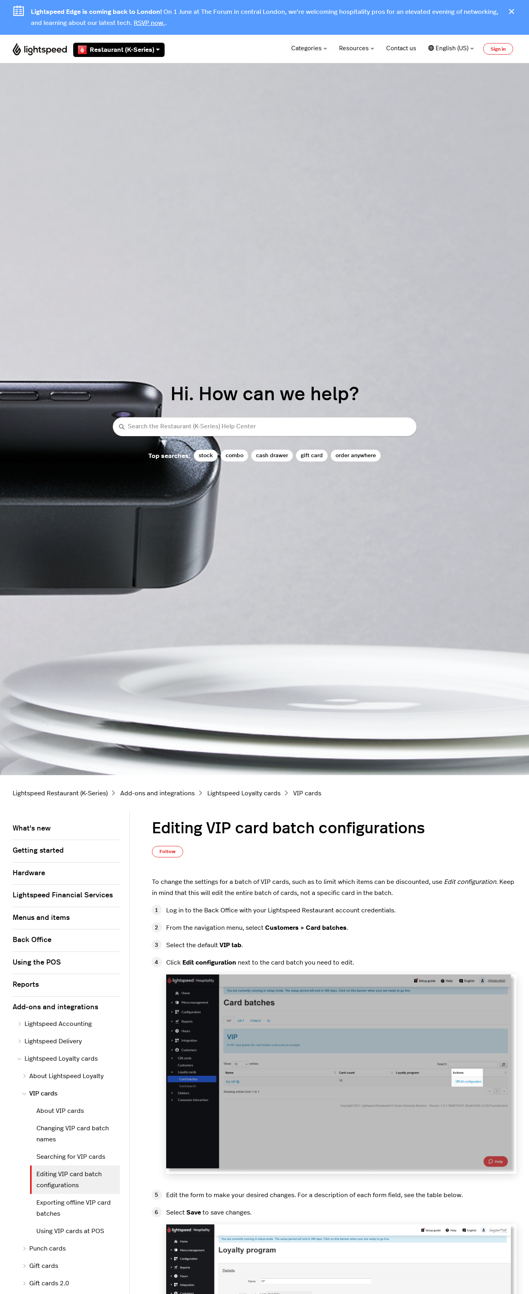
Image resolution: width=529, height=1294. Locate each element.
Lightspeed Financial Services (63, 895)
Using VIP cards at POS (70, 1231)
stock (206, 455)
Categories (309, 48)
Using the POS (37, 962)
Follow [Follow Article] (167, 851)
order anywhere (356, 455)
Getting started (38, 850)
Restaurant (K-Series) (119, 49)
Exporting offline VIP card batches (73, 1208)
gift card (312, 455)
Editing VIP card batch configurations (69, 1179)
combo (234, 455)
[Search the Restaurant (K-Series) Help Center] (265, 427)
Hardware (29, 873)
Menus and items (41, 917)
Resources (356, 48)
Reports (26, 984)
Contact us (401, 48)
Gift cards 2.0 (45, 1283)
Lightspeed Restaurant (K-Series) (60, 793)
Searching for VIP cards (70, 1157)
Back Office (32, 940)
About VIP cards (60, 1111)
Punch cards (44, 1248)
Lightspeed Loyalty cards (244, 793)
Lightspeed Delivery (49, 1041)
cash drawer (272, 455)
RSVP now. (149, 23)
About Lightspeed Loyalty (63, 1076)
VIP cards (307, 793)
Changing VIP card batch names (72, 1134)
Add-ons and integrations (157, 793)
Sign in (498, 49)
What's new (32, 828)
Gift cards (40, 1266)
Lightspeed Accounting (54, 1024)
